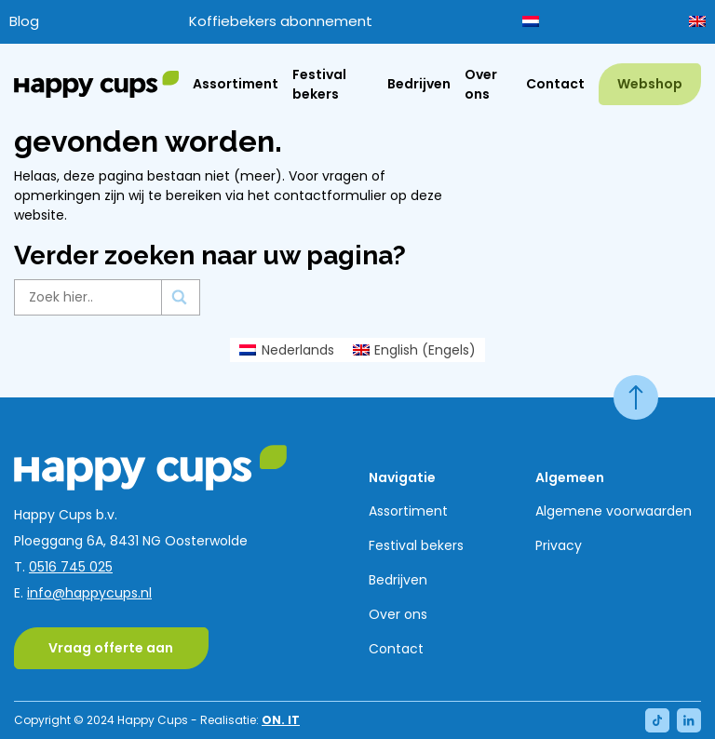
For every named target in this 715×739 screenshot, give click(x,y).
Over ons (481, 84)
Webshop (649, 83)
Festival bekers (319, 84)
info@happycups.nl (89, 593)
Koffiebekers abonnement (280, 21)
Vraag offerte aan (110, 647)
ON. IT (281, 720)
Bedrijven (419, 83)
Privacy (558, 545)
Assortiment (235, 83)
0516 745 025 (71, 567)
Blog (24, 21)
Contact (555, 83)
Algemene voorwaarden (613, 511)
